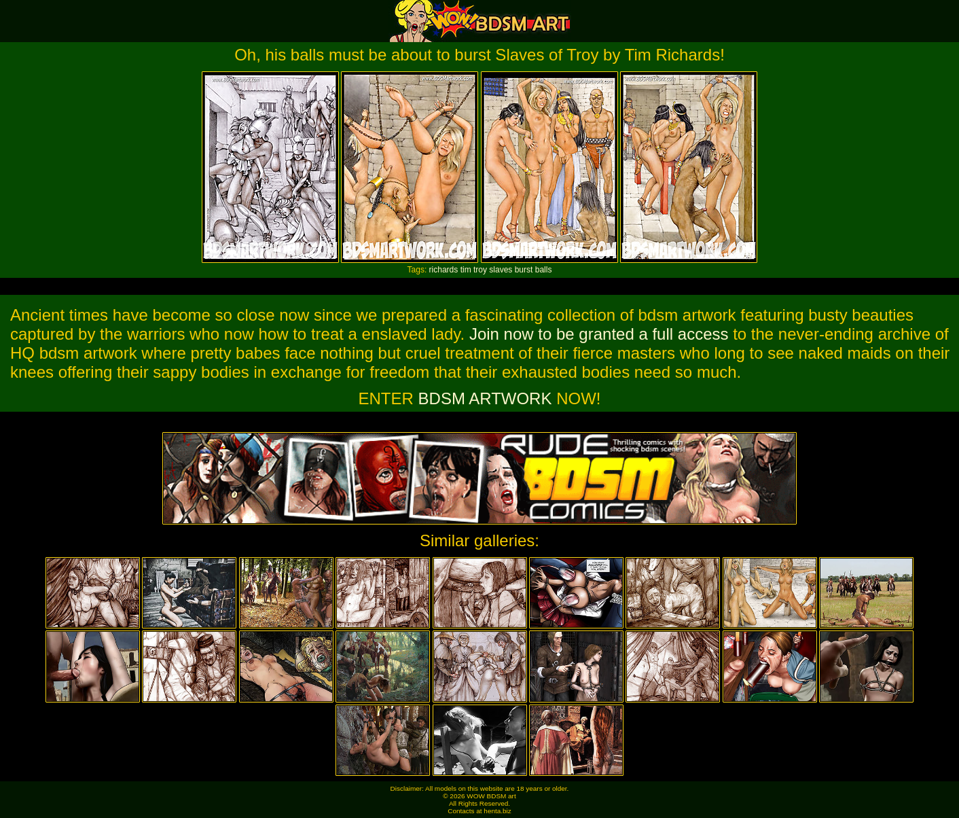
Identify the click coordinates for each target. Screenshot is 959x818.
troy (480, 269)
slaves (500, 269)
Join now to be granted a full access (599, 334)
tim (465, 269)
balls (543, 269)
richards (443, 269)
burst (524, 269)
